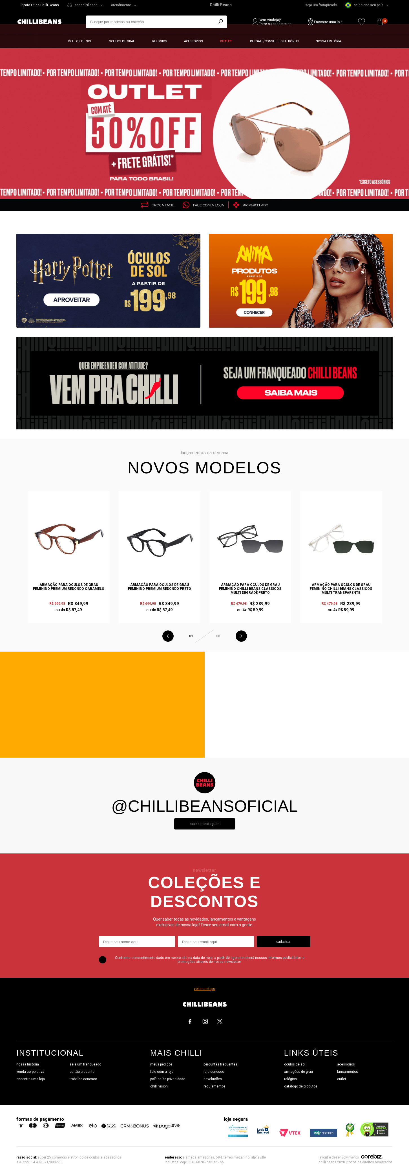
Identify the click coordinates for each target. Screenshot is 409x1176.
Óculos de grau (122, 41)
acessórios (346, 1064)
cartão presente (82, 1072)
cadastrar (283, 942)
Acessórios (193, 41)
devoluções (213, 1079)
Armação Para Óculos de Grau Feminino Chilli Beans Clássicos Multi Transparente (341, 589)
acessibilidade (86, 5)
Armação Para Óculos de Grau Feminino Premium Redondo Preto (159, 587)
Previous (168, 636)
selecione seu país (364, 5)
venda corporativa (30, 1072)
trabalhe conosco (83, 1079)
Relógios (159, 41)
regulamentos (214, 1086)
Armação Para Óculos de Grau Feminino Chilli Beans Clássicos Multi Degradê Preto (250, 589)
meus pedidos (161, 1064)
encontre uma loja (30, 1079)
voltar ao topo (204, 989)
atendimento (121, 5)
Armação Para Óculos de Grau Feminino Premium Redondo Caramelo (68, 587)
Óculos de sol (80, 41)
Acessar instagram (205, 824)
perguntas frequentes (220, 1064)
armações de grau (298, 1072)
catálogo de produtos (300, 1086)
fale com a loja (161, 1072)
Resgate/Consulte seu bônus (274, 41)
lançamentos (347, 1072)
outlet (341, 1079)
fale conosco (214, 1072)
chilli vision (159, 1086)
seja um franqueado (321, 5)
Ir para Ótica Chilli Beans (40, 5)
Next (241, 636)
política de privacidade (167, 1079)
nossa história (27, 1064)
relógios (290, 1079)
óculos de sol (294, 1064)
